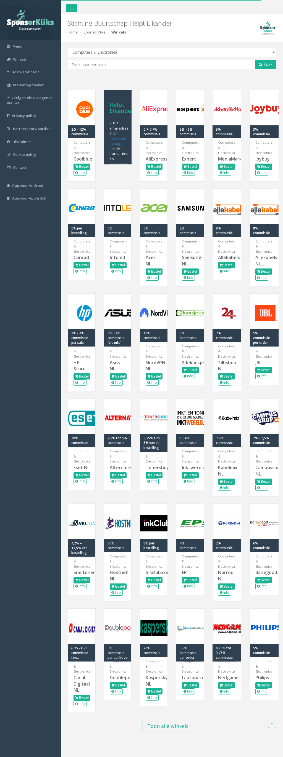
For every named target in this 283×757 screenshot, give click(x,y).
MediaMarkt (227, 159)
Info (80, 172)
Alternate (118, 467)
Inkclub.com (154, 572)
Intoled (117, 257)
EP (184, 572)
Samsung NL (190, 260)
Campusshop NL (264, 470)
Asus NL (115, 366)
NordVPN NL (154, 366)
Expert (189, 159)
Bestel (82, 166)
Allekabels (227, 257)
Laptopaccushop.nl (190, 678)
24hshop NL (227, 366)
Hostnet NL (118, 575)
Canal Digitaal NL (82, 684)
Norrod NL (226, 575)
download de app (117, 141)
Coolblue (82, 159)
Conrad (81, 257)
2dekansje (190, 363)
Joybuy (262, 159)
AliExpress (154, 159)
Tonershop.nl (154, 467)
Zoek (265, 64)
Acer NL (151, 260)
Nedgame (227, 678)
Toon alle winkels (167, 726)
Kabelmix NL (227, 470)
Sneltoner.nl (82, 572)
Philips (262, 678)
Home (73, 32)
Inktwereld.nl (190, 467)
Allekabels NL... (264, 260)
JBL (258, 363)
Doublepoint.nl (118, 678)
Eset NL (82, 467)
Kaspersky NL (154, 681)
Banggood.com (264, 572)
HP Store (80, 366)
